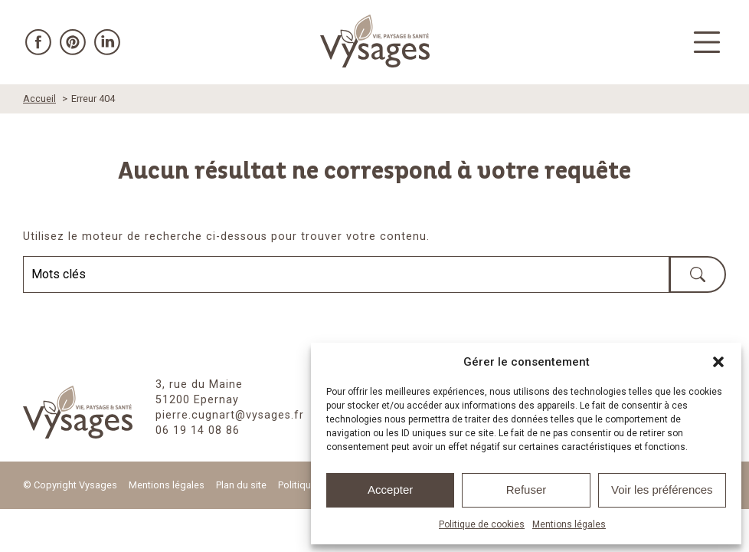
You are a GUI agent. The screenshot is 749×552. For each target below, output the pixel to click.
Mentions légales (569, 524)
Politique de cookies (482, 524)
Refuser (526, 489)
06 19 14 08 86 (197, 430)
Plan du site (241, 485)
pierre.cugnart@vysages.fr (229, 415)
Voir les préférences (662, 489)
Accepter (390, 489)
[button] (718, 362)
